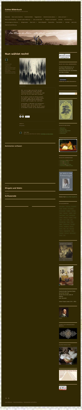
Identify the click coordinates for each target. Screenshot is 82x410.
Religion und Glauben (51, 19)
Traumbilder (59, 22)
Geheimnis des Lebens (49, 17)
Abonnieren (63, 79)
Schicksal (73, 224)
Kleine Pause (62, 128)
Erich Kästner (70, 208)
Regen (60, 224)
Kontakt (67, 22)
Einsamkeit (73, 206)
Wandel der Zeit (63, 129)
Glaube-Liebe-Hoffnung (24, 19)
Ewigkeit (68, 210)
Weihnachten (72, 233)
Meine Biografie (42, 22)
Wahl (15, 73)
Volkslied (61, 233)
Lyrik (9, 69)
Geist (74, 213)
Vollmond (66, 233)
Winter (60, 235)
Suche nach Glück (63, 132)
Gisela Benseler (63, 160)
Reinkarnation (66, 224)
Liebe (68, 219)
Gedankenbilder (28, 17)
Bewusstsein (62, 206)
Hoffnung (66, 217)
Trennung (71, 228)
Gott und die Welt (37, 19)
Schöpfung (66, 226)
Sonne (60, 228)
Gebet (60, 213)
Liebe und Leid (62, 17)
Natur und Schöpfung (10, 19)
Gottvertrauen (63, 133)
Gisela (6, 62)
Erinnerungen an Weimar (11, 22)
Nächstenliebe (62, 222)
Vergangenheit (67, 230)
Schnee (61, 226)
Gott (67, 215)
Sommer (71, 226)
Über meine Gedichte (17, 17)
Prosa (72, 222)
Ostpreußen (51, 22)
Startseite (7, 17)
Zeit (64, 235)
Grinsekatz (62, 164)
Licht (64, 219)
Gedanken (65, 213)
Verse (12, 73)
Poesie (8, 70)
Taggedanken (38, 17)
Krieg (75, 217)
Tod (67, 228)
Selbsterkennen (8, 71)
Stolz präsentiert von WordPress (30, 402)
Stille (64, 228)
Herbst (60, 217)
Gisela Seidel (62, 215)
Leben (60, 219)
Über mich (32, 22)
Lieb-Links (74, 22)
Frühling (73, 210)
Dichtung (7, 67)
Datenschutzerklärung (11, 25)
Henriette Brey (68, 19)
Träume (61, 230)
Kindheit (70, 217)
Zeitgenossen (24, 22)
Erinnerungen (62, 210)
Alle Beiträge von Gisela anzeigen (47, 133)
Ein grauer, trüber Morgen (65, 130)
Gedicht (11, 67)
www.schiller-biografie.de (71, 196)
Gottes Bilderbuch (13, 9)
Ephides (60, 19)
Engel (60, 208)
